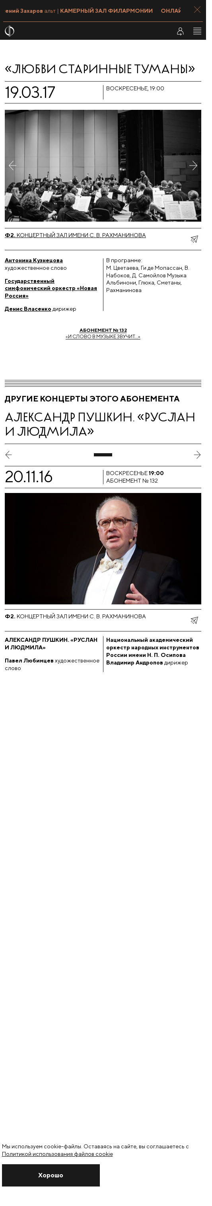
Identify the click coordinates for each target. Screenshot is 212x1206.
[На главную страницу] (83, 31)
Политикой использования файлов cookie (57, 1154)
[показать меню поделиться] (194, 239)
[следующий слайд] (197, 455)
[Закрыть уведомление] (51, 1175)
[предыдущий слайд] (9, 455)
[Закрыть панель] (197, 9)
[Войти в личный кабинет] (180, 31)
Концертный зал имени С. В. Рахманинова (75, 235)
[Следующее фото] (193, 166)
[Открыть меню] (197, 31)
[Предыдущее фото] (13, 166)
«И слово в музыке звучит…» (103, 333)
